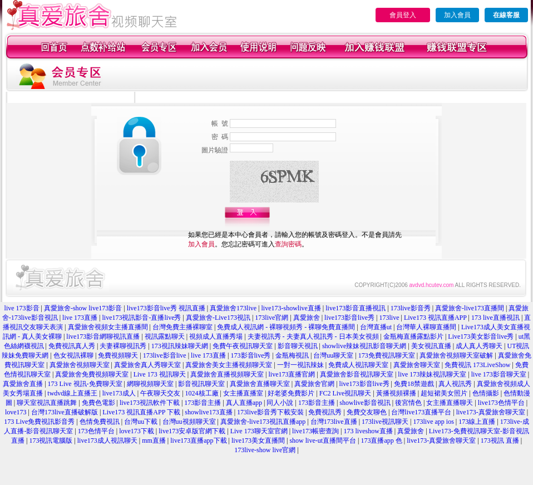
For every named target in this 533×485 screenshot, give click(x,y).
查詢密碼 (288, 244)
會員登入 (402, 15)
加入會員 (457, 15)
